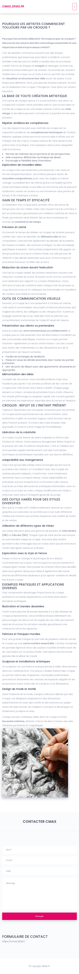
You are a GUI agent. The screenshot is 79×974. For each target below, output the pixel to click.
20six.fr (46, 966)
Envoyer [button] (40, 916)
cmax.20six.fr (13, 6)
